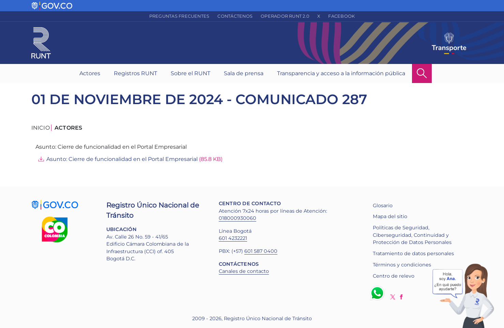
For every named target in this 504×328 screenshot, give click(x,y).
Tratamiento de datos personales (413, 253)
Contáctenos (235, 16)
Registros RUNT (135, 73)
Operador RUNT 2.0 (285, 16)
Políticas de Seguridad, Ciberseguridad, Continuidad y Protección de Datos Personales (412, 235)
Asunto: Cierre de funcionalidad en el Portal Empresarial (122, 159)
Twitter (392, 297)
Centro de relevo (393, 276)
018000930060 (237, 218)
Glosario (383, 205)
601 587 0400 (260, 251)
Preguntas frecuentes (179, 16)
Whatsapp (378, 292)
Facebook (341, 16)
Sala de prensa (243, 73)
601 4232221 (233, 238)
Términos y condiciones (402, 265)
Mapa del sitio (390, 216)
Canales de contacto (244, 271)
